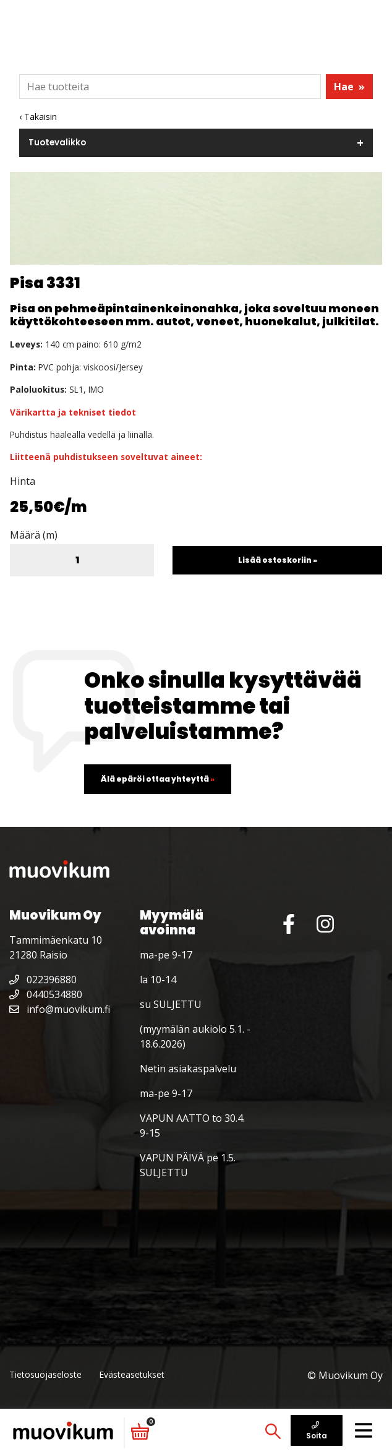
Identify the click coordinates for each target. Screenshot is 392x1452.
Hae (349, 86)
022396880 (43, 979)
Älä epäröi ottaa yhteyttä (158, 779)
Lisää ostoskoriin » (277, 560)
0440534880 (45, 994)
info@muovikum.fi (59, 1009)
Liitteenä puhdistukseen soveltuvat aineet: (106, 457)
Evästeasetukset (131, 1374)
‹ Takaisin (38, 116)
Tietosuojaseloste (45, 1374)
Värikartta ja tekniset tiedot (73, 412)
